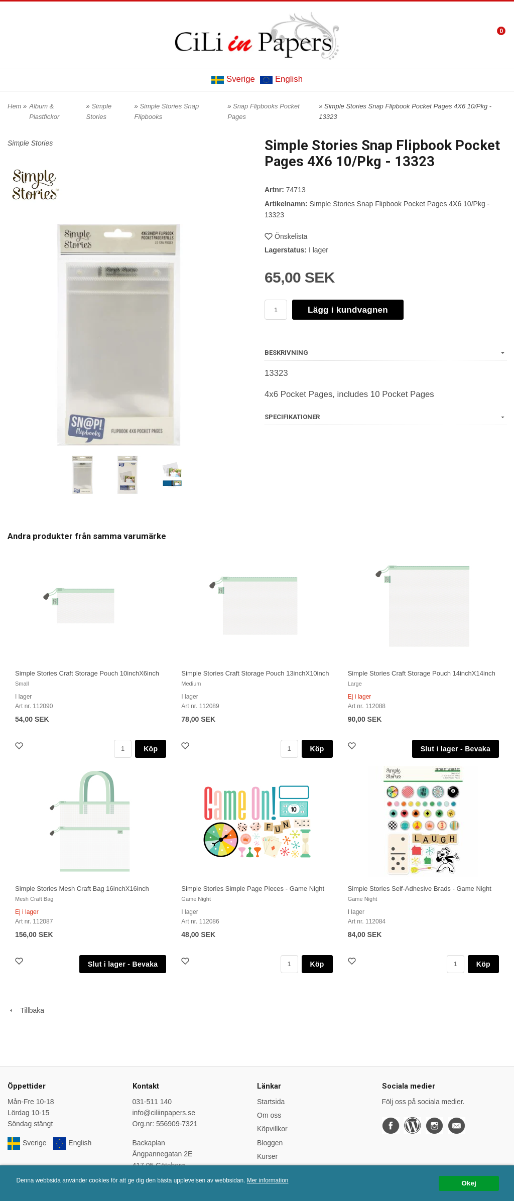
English (281, 79)
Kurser (267, 1156)
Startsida (271, 1102)
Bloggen (270, 1143)
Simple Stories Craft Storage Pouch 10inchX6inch (87, 673)
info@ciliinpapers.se (164, 1113)
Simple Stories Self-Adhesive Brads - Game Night (419, 888)
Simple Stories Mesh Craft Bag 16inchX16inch (82, 888)
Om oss (269, 1115)
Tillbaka (26, 1010)
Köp (151, 749)
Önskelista (286, 236)
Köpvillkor (272, 1129)
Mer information (268, 1180)
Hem (14, 106)
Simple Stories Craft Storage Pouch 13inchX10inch (255, 673)
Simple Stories (30, 143)
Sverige (233, 79)
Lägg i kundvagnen (348, 310)
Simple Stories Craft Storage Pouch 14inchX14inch (421, 673)
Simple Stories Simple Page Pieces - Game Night (252, 888)
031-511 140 (152, 1102)
